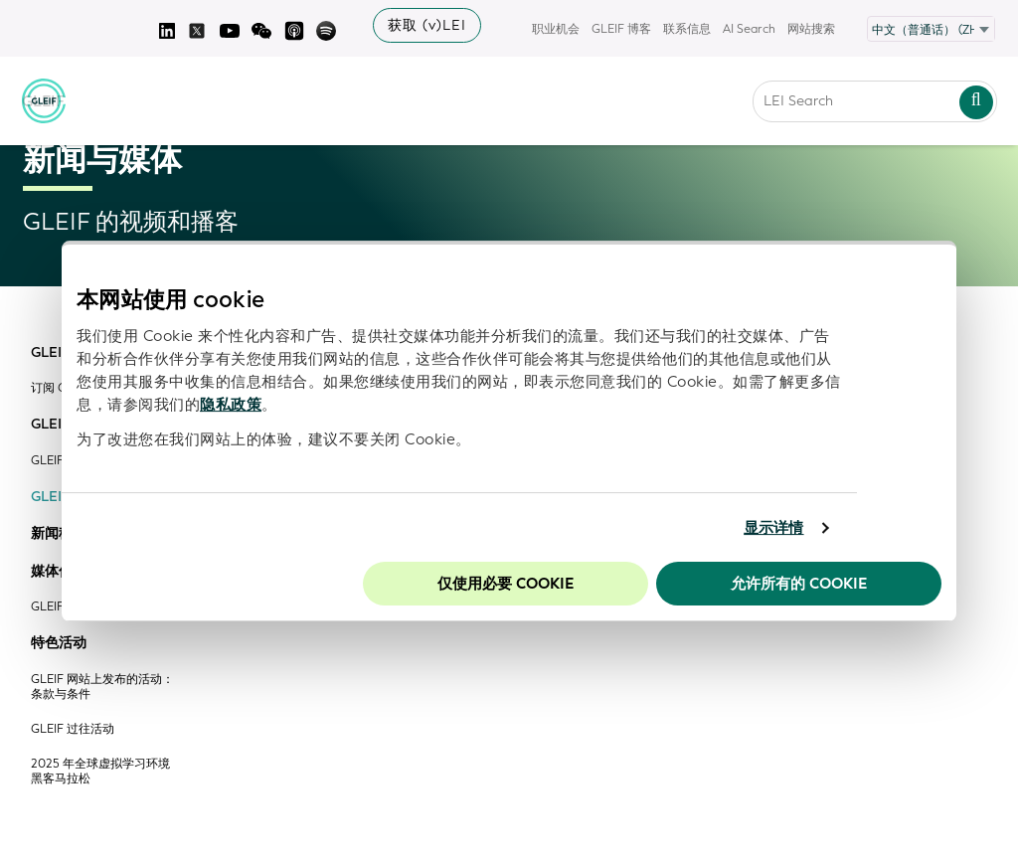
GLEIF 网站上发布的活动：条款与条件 (102, 687)
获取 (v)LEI (427, 25)
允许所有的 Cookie (799, 584)
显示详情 (773, 528)
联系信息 (687, 29)
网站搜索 (811, 29)
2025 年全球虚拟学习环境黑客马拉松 (100, 771)
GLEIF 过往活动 (72, 729)
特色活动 (58, 643)
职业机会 (556, 29)
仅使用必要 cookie (505, 584)
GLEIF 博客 (621, 29)
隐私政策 (230, 405)
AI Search (749, 29)
